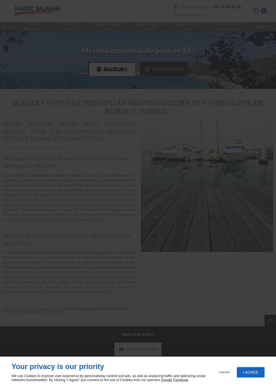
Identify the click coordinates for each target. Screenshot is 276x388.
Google (166, 380)
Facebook (180, 380)
